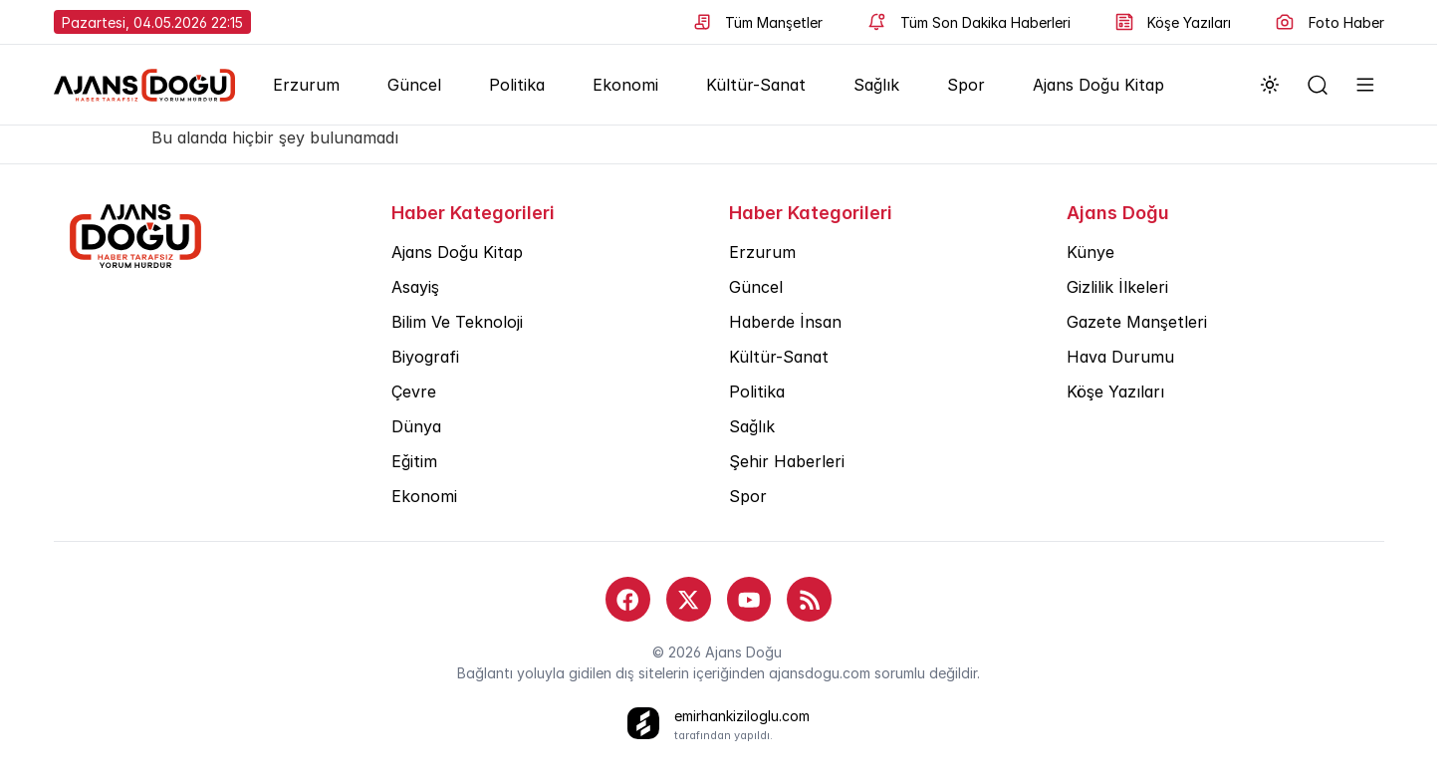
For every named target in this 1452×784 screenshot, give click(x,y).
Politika (517, 85)
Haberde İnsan (785, 322)
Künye (1090, 252)
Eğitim (414, 461)
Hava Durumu (1120, 357)
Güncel (414, 85)
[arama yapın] (1318, 85)
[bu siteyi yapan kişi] (643, 723)
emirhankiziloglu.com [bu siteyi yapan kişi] (742, 715)
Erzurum (306, 85)
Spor (966, 85)
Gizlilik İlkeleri (1117, 287)
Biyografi (425, 357)
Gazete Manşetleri (1137, 322)
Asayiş (415, 287)
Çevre (413, 391)
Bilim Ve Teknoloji (457, 322)
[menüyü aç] (1365, 85)
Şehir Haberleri (787, 461)
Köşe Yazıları (1115, 391)
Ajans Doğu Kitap (1098, 85)
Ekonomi (625, 85)
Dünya (416, 426)
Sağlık (876, 85)
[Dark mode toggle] (1270, 85)
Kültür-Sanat (756, 85)
